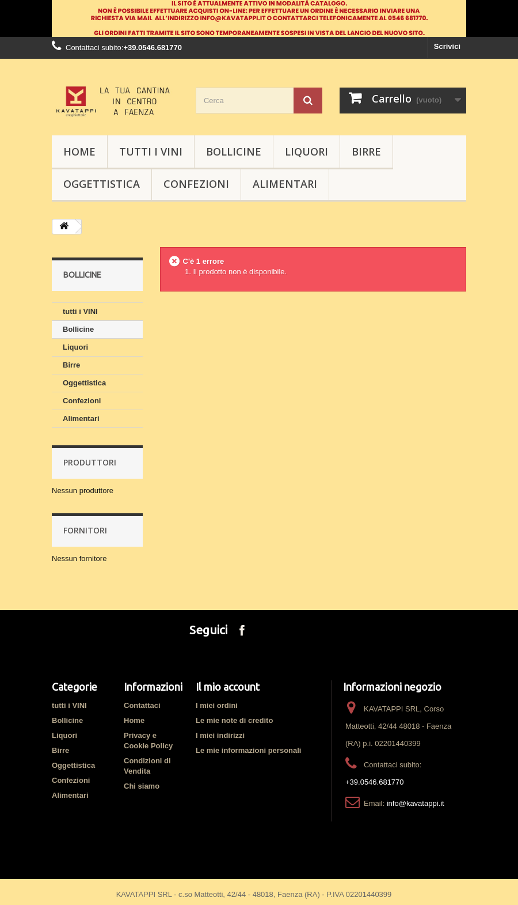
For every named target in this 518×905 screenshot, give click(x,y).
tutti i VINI (150, 151)
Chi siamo (141, 786)
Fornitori (85, 530)
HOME (79, 151)
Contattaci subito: (94, 47)
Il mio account (228, 686)
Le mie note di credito (234, 720)
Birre (366, 151)
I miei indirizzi (220, 735)
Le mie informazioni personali (248, 750)
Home (134, 720)
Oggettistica (101, 184)
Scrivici (447, 46)
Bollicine (233, 151)
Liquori (306, 151)
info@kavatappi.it (415, 803)
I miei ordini (217, 705)
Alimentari (285, 184)
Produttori (89, 462)
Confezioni (196, 184)
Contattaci (142, 705)
